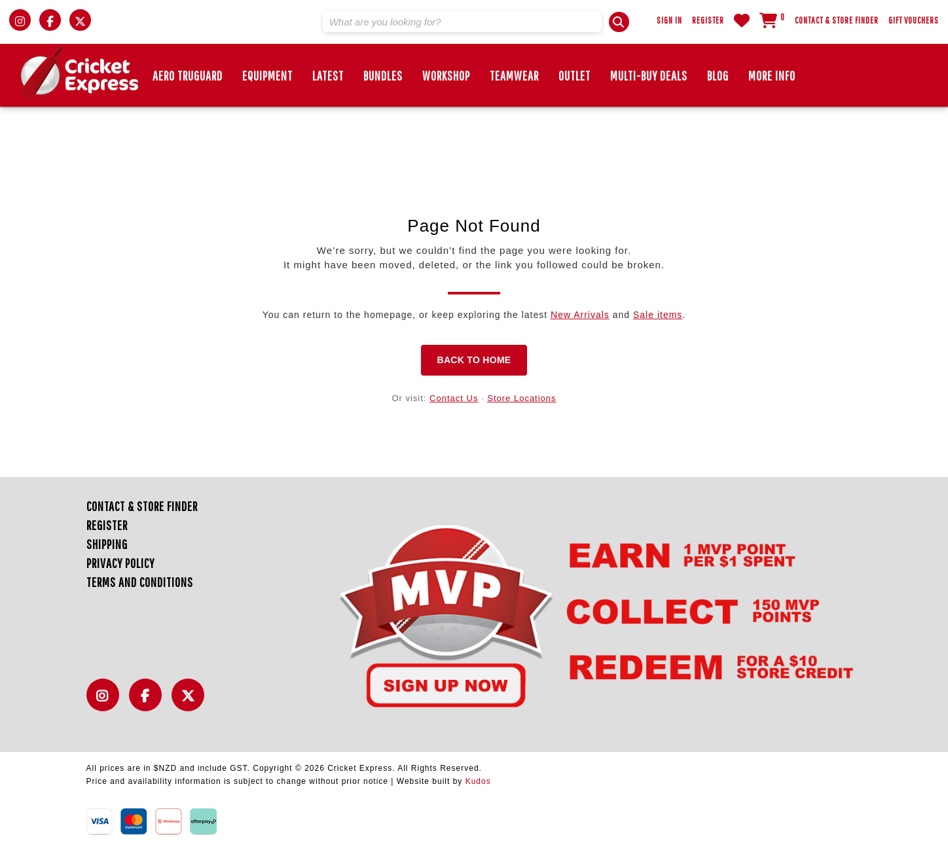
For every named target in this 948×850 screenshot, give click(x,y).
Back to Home (474, 360)
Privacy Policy (120, 563)
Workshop (446, 75)
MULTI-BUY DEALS (648, 75)
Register (708, 20)
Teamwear (514, 75)
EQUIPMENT (267, 75)
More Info (771, 75)
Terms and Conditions (139, 582)
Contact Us (453, 398)
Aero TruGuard (188, 75)
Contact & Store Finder (837, 20)
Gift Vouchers (913, 20)
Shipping (107, 544)
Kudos (478, 781)
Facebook (148, 702)
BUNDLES (383, 75)
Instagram (106, 702)
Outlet (574, 75)
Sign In (669, 20)
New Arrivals (580, 315)
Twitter (191, 702)
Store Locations (521, 398)
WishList (742, 20)
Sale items (657, 315)
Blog (718, 75)
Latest (328, 75)
